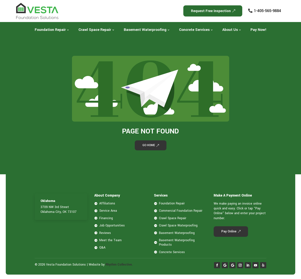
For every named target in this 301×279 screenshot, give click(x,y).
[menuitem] (52, 30)
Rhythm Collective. (119, 265)
